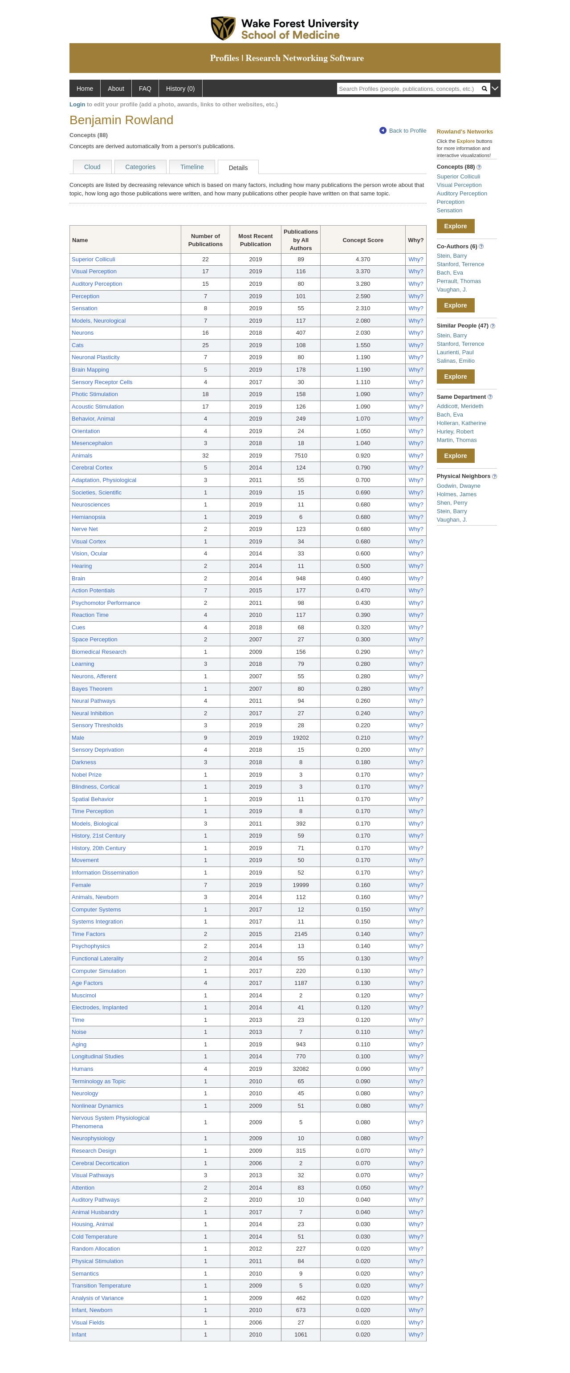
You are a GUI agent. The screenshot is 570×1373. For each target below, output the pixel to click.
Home (85, 88)
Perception (85, 296)
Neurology (85, 1093)
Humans (82, 1068)
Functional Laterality (97, 958)
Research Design (94, 1150)
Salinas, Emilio (456, 360)
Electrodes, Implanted (100, 1007)
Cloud (92, 166)
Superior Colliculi (93, 259)
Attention (83, 1187)
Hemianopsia (89, 517)
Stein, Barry (452, 255)
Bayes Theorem (92, 688)
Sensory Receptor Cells (102, 382)
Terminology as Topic (99, 1081)
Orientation (86, 431)
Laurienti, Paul (455, 352)
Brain (78, 578)
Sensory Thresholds (97, 725)
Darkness (84, 762)
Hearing (82, 566)
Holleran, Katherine (461, 423)
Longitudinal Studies (98, 1056)
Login (77, 104)
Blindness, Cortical (96, 786)
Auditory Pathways (96, 1199)
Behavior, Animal (93, 418)
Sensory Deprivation (98, 749)
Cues (78, 627)
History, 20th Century (99, 848)
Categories (141, 166)
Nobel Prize (87, 774)
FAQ (145, 88)
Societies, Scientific (97, 492)
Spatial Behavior (93, 799)
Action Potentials (93, 590)
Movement (85, 860)
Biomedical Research (99, 651)
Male (78, 737)
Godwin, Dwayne (458, 485)
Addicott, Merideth (460, 406)
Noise (79, 1032)
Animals (82, 455)
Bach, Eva (450, 272)
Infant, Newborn (92, 1310)
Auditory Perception (97, 283)
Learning (83, 663)
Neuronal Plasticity (96, 357)
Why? (415, 259)
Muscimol (84, 995)
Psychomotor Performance (106, 602)
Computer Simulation (99, 971)
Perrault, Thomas (459, 281)
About (116, 88)
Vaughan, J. (452, 289)
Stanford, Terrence (460, 264)
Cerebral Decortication (100, 1163)
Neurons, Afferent (94, 676)
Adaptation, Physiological (104, 480)
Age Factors (87, 983)
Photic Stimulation (95, 394)
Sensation (85, 308)
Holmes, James (457, 494)
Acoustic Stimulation (98, 406)
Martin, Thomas (457, 440)
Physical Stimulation (97, 1261)
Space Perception (95, 639)
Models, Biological (95, 823)
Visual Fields (88, 1322)
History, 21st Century (98, 835)
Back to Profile (403, 130)
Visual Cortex (89, 541)
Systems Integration (97, 921)
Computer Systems (96, 909)
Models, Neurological (99, 320)
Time (78, 1020)
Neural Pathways (93, 700)
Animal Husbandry (95, 1212)
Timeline (192, 166)
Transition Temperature (101, 1285)
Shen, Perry (452, 502)
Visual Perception (94, 271)
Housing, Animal (93, 1224)
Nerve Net (85, 529)
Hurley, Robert (455, 431)
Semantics (85, 1273)
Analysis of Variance (98, 1298)
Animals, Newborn (95, 897)
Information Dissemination (105, 872)
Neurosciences (91, 504)
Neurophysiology (93, 1138)
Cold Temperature (95, 1236)
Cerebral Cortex (92, 467)
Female (81, 885)
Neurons (83, 332)
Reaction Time (90, 615)
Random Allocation (96, 1248)
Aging (79, 1044)
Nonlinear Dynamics (97, 1105)
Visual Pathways (93, 1175)
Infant (79, 1334)
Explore (455, 226)
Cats (78, 345)
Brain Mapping (90, 369)
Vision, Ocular (90, 553)
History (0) (180, 88)
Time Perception (93, 811)
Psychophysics (91, 946)
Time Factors (88, 934)
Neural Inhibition (93, 713)
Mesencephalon (92, 443)
